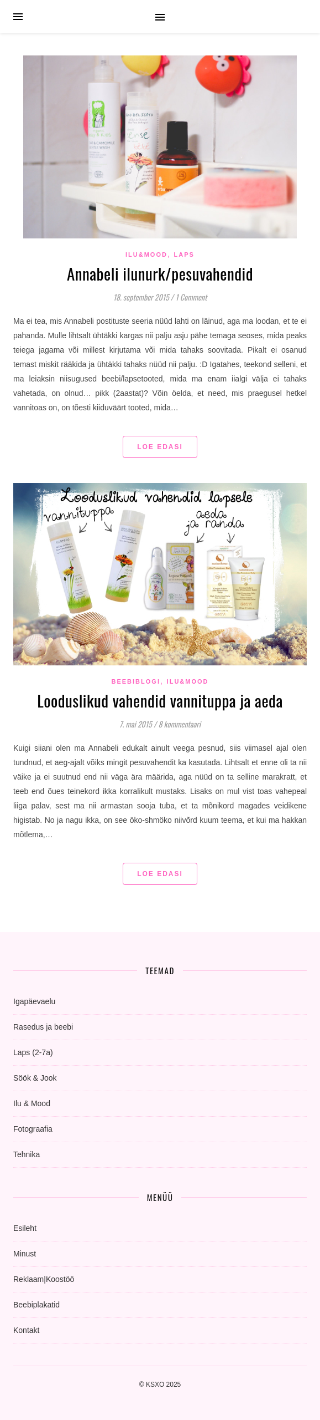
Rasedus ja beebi (43, 1026)
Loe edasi (160, 447)
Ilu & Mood (31, 1103)
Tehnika (26, 1154)
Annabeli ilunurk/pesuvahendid (160, 273)
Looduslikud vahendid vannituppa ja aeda (160, 700)
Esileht (24, 1228)
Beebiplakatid (36, 1304)
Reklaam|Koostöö (43, 1279)
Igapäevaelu (34, 1001)
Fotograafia (33, 1128)
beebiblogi (135, 681)
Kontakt (26, 1330)
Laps (184, 254)
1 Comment (191, 297)
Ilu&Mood (146, 254)
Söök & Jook (35, 1077)
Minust (24, 1253)
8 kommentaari (179, 724)
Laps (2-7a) (33, 1052)
